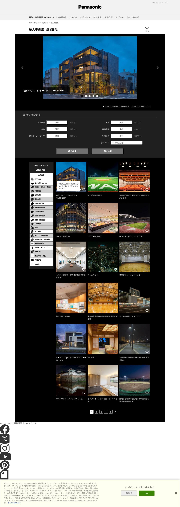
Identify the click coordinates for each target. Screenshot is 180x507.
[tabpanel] (90, 67)
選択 (57, 122)
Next (157, 67)
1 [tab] (82, 96)
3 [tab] (90, 96)
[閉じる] (176, 497)
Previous (22, 67)
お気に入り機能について (141, 106)
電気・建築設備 (34, 23)
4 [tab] (93, 96)
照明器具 (45, 23)
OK (147, 497)
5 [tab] (97, 96)
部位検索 (108, 151)
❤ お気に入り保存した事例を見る (116, 106)
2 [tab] (86, 96)
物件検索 (72, 151)
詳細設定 (129, 497)
